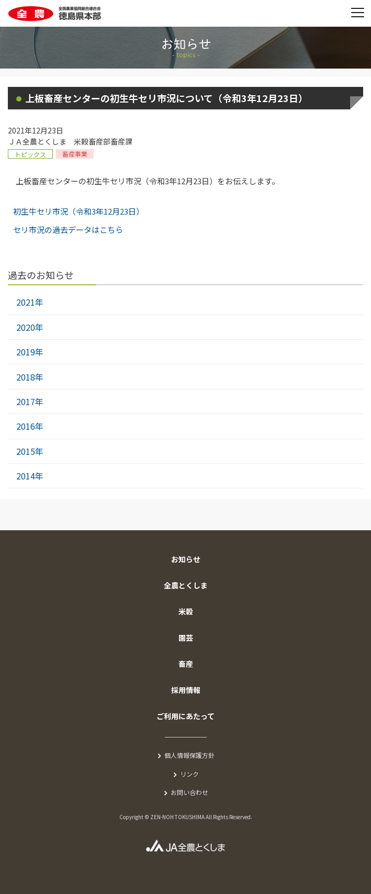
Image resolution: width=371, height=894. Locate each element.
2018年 (29, 377)
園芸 (185, 637)
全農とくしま (186, 585)
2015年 (29, 451)
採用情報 (185, 690)
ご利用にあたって (185, 716)
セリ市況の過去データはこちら (68, 229)
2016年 (29, 426)
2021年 (29, 302)
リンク (189, 773)
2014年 (29, 476)
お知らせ (185, 559)
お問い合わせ (189, 792)
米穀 (185, 611)
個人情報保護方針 (189, 755)
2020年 (29, 327)
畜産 (185, 663)
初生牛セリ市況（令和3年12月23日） (78, 211)
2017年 (29, 401)
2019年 (29, 351)
